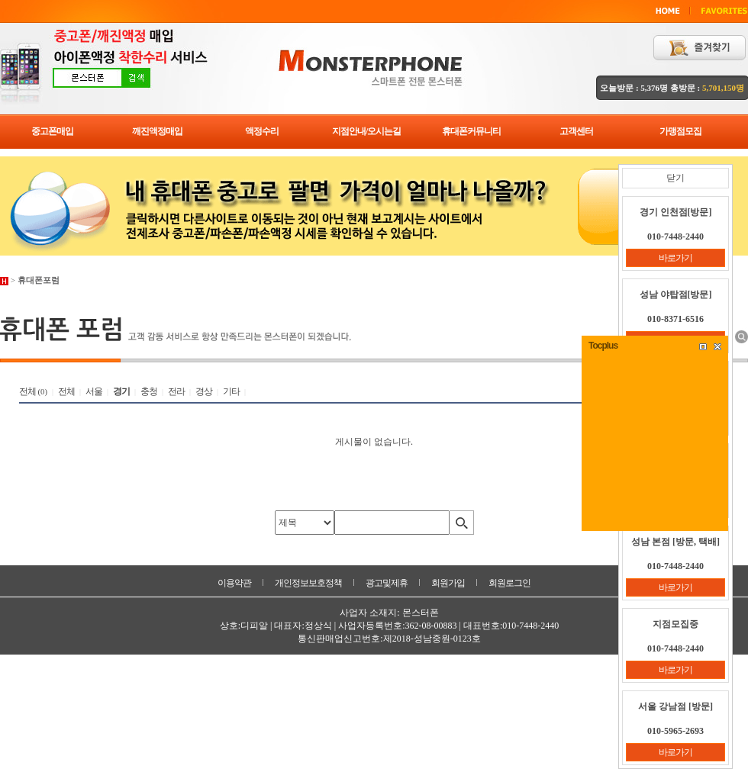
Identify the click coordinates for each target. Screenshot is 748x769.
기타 (231, 391)
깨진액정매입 (157, 131)
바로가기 (675, 258)
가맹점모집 (680, 131)
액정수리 (262, 131)
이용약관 (234, 583)
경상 (203, 391)
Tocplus (602, 345)
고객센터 (576, 131)
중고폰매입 (52, 131)
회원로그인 (509, 583)
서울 (93, 391)
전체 (27, 391)
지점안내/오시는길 (366, 131)
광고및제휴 (387, 583)
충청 (148, 391)
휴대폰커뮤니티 (471, 131)
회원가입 (448, 583)
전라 (176, 391)
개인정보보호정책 (308, 583)
